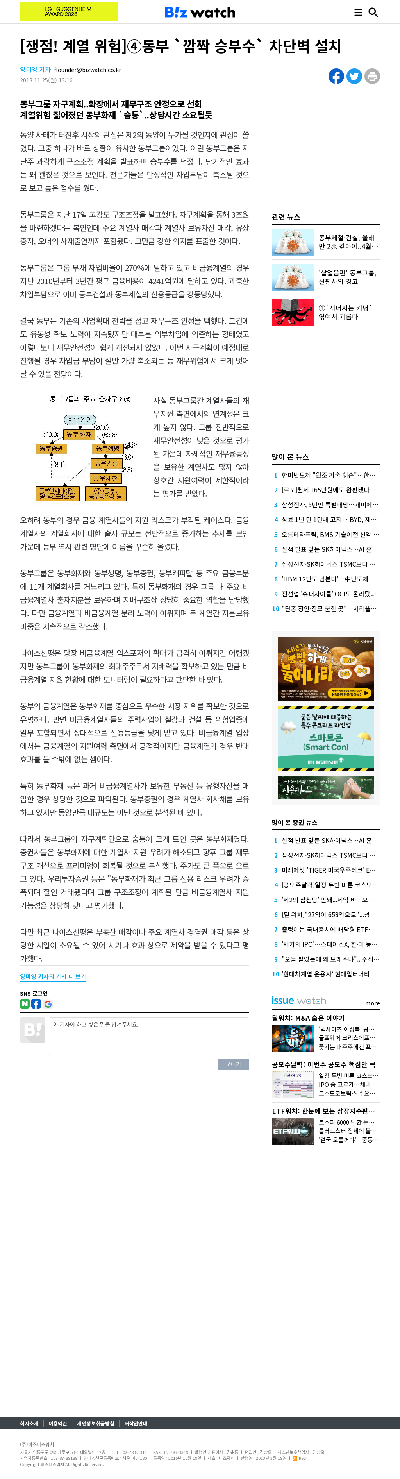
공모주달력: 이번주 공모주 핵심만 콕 (324, 1064)
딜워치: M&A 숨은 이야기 (308, 1018)
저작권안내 (136, 1423)
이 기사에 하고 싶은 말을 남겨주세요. (149, 1036)
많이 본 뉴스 (290, 456)
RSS (299, 1458)
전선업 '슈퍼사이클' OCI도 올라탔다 (329, 593)
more (372, 1003)
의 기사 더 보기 (53, 976)
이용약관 (57, 1423)
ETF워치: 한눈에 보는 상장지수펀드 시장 (330, 1111)
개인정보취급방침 (95, 1423)
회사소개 (29, 1423)
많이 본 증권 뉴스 (295, 822)
